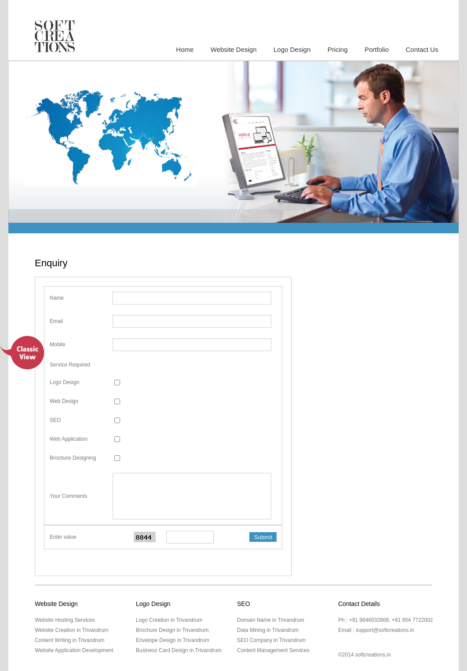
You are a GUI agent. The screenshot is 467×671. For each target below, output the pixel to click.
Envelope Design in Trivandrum (172, 640)
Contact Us (421, 49)
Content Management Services (273, 650)
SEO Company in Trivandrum (271, 640)
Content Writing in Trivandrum (70, 640)
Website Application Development (74, 650)
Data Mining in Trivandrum (268, 630)
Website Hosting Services (65, 620)
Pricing (338, 49)
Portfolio (377, 49)
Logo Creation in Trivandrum (169, 620)
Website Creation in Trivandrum (72, 630)
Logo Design (292, 49)
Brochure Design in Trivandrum (172, 630)
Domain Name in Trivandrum (270, 620)
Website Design (234, 49)
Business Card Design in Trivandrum (179, 650)
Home (184, 49)
